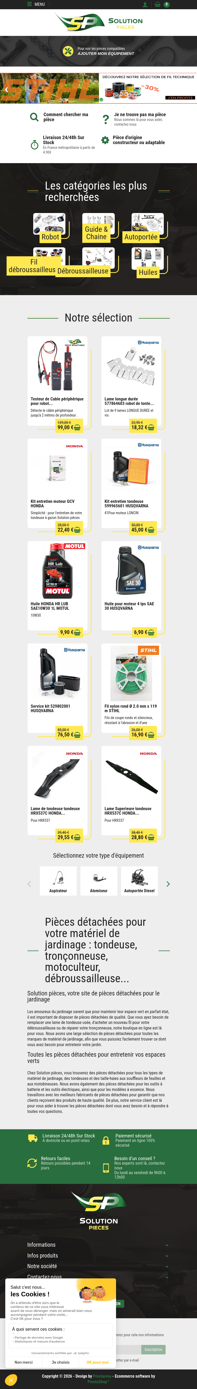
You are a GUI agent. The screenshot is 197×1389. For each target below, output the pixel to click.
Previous (32, 884)
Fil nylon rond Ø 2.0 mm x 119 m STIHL (131, 709)
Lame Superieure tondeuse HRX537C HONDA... (128, 811)
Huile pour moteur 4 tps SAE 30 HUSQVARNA (129, 606)
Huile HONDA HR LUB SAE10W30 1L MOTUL (50, 606)
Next (165, 884)
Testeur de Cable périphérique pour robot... (57, 401)
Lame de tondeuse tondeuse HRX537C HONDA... (55, 811)
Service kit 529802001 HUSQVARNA (50, 709)
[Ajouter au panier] (77, 427)
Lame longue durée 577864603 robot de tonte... (129, 401)
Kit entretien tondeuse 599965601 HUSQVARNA (126, 503)
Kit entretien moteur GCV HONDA (53, 503)
